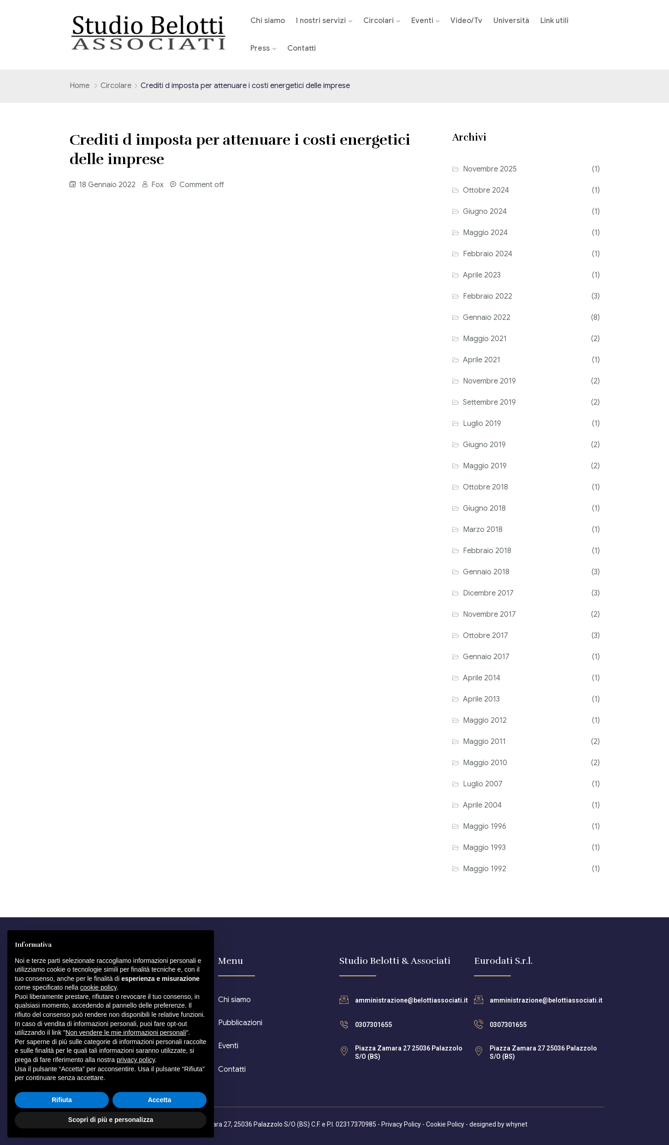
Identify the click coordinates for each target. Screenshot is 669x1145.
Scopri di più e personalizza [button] (110, 1119)
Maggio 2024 (485, 232)
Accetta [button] (160, 1100)
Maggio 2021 (485, 338)
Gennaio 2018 (486, 572)
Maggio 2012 (485, 720)
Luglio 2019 (482, 423)
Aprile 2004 (482, 805)
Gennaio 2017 (486, 656)
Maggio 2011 (484, 741)
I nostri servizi (321, 20)
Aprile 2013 (481, 699)
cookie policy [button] (98, 987)
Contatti (301, 48)
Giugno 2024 (485, 211)
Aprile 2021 (481, 360)
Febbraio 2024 (487, 254)
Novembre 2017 (489, 614)
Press (260, 48)
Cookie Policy (445, 1124)
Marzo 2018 (483, 529)
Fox (157, 184)
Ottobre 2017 (485, 635)
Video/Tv (466, 20)
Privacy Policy (401, 1124)
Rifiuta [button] (62, 1100)
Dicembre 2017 (488, 593)
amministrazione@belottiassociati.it (411, 1000)
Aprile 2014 (481, 678)
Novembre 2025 (490, 169)
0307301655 (373, 1024)
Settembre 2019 (489, 402)
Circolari (378, 20)
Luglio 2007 (483, 784)
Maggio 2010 (485, 762)
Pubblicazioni (240, 1022)
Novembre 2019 (489, 381)
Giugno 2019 (484, 444)
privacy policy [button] (136, 1059)
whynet (516, 1124)
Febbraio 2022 (487, 296)
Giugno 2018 (484, 508)
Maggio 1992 (484, 869)
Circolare (116, 85)
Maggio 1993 (484, 847)
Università (511, 20)
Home (79, 85)
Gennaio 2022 (486, 317)
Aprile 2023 (482, 275)
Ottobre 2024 (486, 190)
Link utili (554, 20)
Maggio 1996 (484, 826)
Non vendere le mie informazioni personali (125, 1032)
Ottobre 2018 (485, 487)
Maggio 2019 (485, 466)
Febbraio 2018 (487, 550)
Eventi (422, 20)
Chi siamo (267, 20)
